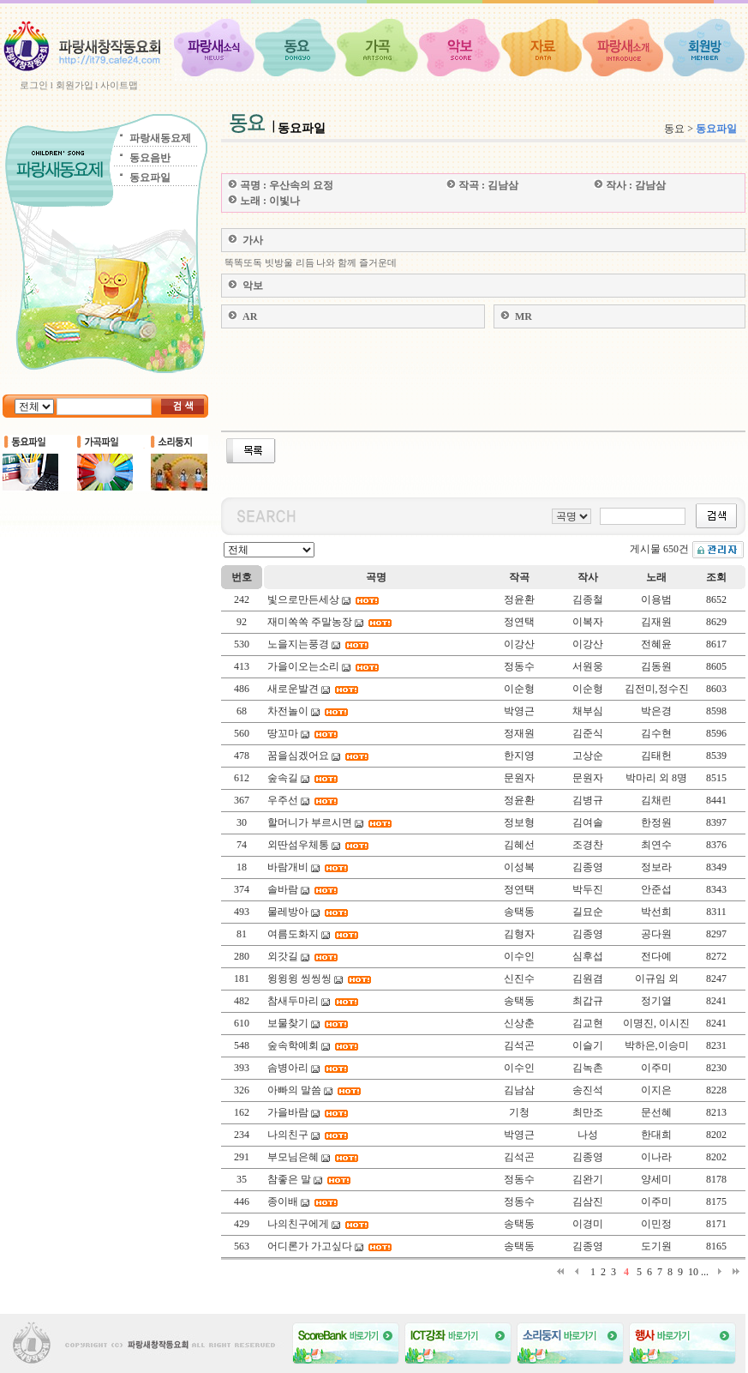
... (705, 1272)
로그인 (34, 85)
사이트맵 (119, 85)
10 (693, 1272)
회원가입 (74, 85)
